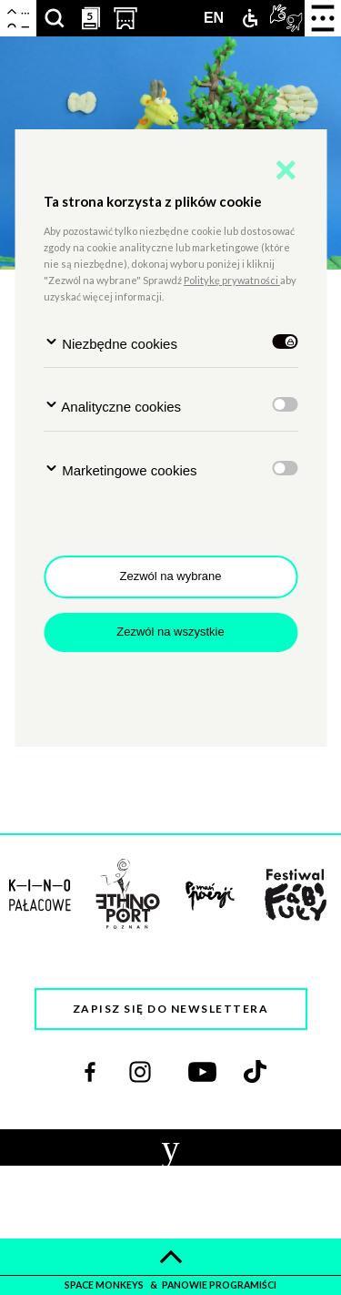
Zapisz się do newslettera (171, 1008)
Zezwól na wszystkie (170, 631)
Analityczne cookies (112, 405)
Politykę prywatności (232, 280)
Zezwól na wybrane (171, 576)
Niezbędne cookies (110, 343)
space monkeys (105, 1285)
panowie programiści (219, 1285)
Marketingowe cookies (120, 469)
